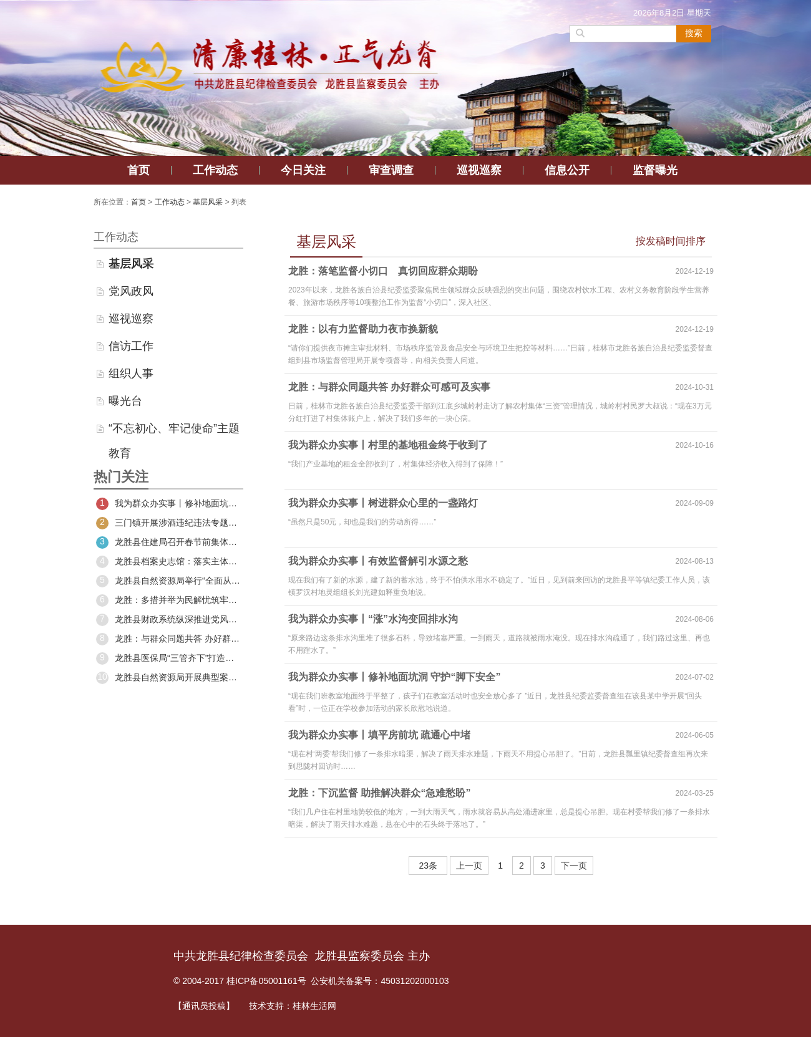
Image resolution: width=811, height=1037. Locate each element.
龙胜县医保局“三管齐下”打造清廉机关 (168, 658)
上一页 (469, 866)
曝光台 (125, 401)
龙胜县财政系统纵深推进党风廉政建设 (168, 620)
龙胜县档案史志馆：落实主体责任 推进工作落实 (168, 562)
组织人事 (131, 373)
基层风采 (208, 202)
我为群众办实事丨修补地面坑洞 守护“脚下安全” (168, 504)
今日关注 (303, 170)
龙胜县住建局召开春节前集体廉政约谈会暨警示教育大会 (168, 542)
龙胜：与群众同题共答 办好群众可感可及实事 (168, 639)
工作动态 (215, 170)
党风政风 (131, 291)
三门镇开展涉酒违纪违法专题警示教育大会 (168, 523)
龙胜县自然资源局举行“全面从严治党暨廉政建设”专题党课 (168, 581)
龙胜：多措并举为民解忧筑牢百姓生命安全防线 (168, 600)
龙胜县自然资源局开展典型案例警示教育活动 (168, 678)
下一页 (574, 866)
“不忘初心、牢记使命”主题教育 (174, 431)
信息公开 (567, 170)
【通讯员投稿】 (204, 1006)
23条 (428, 866)
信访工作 (131, 346)
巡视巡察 (479, 170)
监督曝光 (655, 170)
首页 (138, 170)
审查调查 (391, 170)
